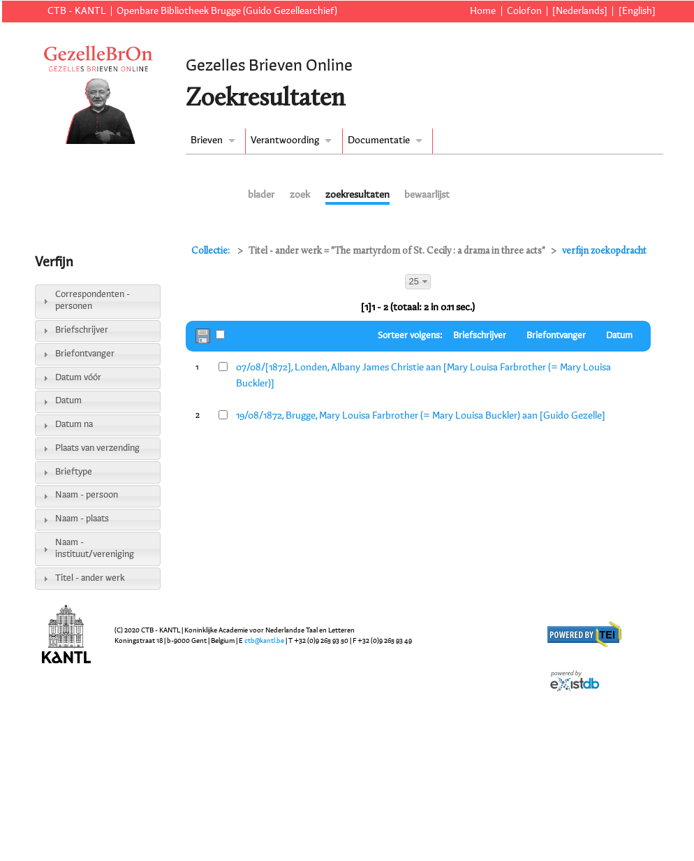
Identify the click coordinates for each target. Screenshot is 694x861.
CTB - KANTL (76, 11)
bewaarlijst (427, 195)
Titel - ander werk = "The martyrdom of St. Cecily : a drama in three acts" (397, 251)
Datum (68, 400)
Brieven (207, 140)
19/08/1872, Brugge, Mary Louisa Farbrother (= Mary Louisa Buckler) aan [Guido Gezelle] (420, 416)
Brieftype (73, 472)
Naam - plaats (82, 518)
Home (483, 11)
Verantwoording (285, 140)
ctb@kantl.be (264, 640)
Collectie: (211, 251)
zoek (300, 195)
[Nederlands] (579, 11)
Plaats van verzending (97, 448)
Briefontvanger (85, 354)
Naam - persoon (86, 495)
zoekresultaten (357, 195)
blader (261, 195)
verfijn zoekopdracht (604, 251)
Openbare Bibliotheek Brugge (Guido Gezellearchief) (227, 11)
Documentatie (379, 140)
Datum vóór (78, 377)
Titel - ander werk (90, 578)
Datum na (74, 424)
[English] (637, 11)
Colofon (524, 11)
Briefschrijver (81, 330)
